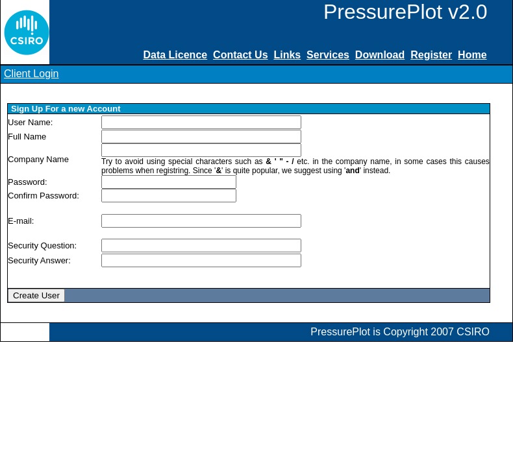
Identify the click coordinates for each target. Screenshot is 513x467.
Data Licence (175, 54)
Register (431, 54)
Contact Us (240, 54)
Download (380, 54)
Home (472, 54)
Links (287, 54)
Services (328, 54)
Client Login (31, 73)
